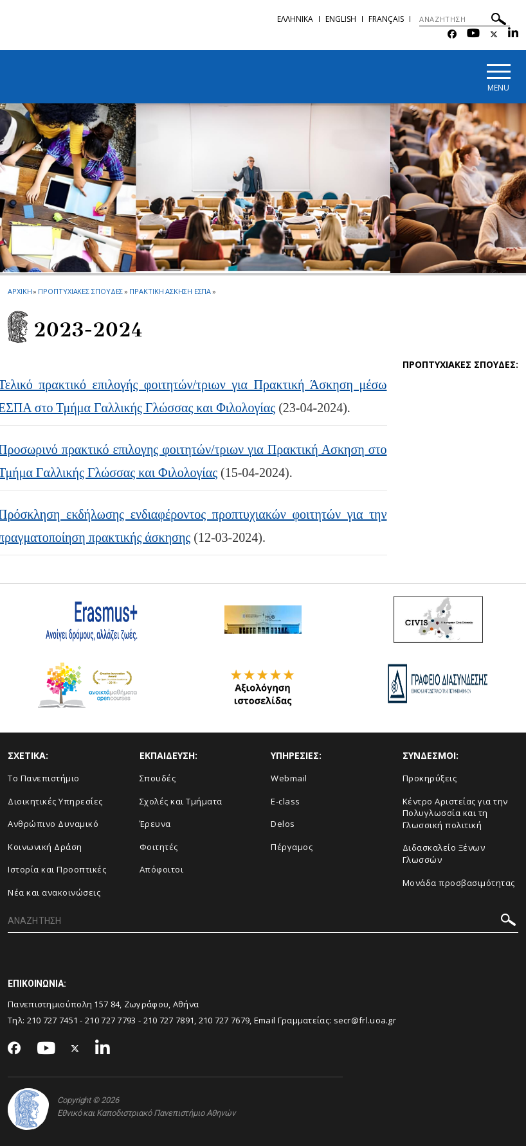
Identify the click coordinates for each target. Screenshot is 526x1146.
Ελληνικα (295, 18)
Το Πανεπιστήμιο (44, 778)
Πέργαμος (292, 847)
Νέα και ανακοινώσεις (54, 892)
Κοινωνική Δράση (45, 847)
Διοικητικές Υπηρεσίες (55, 801)
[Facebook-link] (452, 34)
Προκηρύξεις (430, 778)
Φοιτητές (159, 847)
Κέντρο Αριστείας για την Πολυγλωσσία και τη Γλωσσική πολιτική (455, 813)
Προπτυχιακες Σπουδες (80, 291)
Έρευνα (155, 823)
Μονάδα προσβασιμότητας (459, 883)
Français (386, 18)
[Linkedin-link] (513, 34)
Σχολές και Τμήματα (181, 801)
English (340, 18)
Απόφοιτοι (162, 869)
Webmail (289, 778)
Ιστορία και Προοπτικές (57, 869)
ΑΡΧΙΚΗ (20, 291)
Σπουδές (158, 778)
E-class (285, 801)
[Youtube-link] (473, 34)
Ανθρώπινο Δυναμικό (53, 823)
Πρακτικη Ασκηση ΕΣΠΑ (170, 291)
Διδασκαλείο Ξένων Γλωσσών (444, 853)
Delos (283, 823)
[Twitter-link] (494, 34)
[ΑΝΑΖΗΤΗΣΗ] (464, 19)
